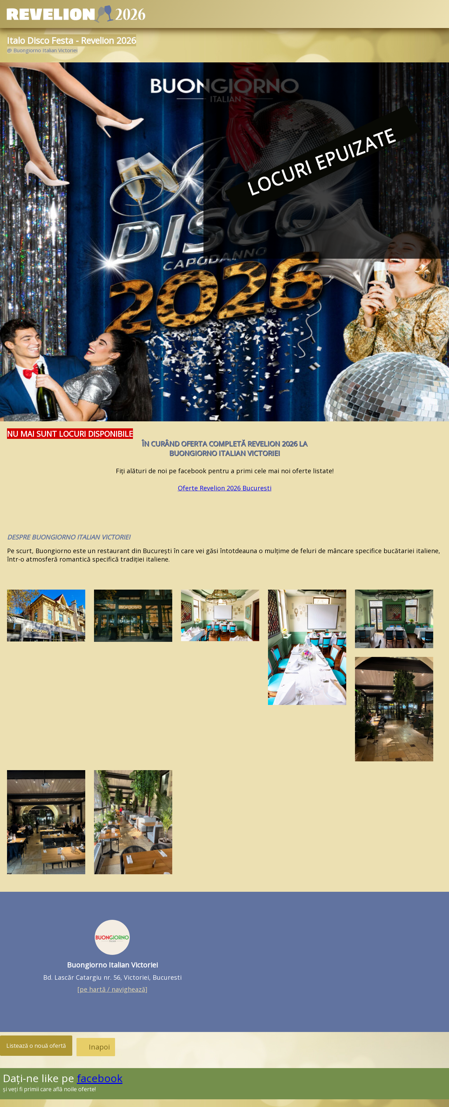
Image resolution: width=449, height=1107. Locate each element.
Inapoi (99, 1047)
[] (112, 989)
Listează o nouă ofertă (36, 1046)
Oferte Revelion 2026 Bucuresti (225, 488)
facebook (99, 1078)
